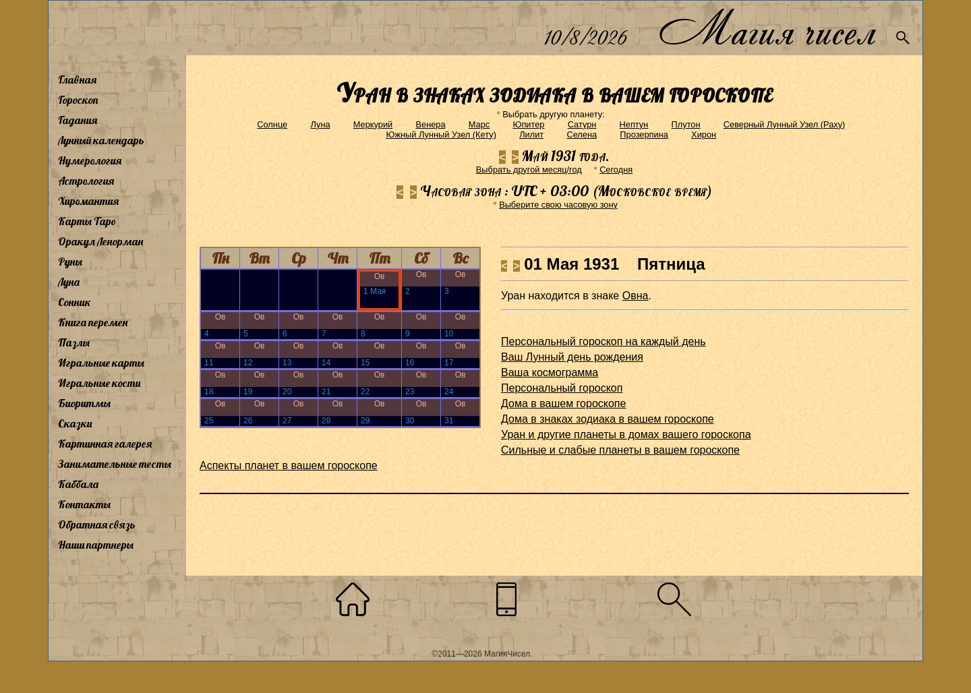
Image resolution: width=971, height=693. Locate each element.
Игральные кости (99, 383)
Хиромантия (88, 201)
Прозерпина (644, 134)
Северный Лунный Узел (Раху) (785, 124)
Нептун (634, 124)
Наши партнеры (96, 544)
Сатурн (582, 124)
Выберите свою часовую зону (558, 205)
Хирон (703, 134)
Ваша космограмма (549, 372)
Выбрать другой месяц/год (529, 169)
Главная (77, 79)
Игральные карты (101, 362)
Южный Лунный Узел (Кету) (441, 134)
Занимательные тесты (114, 464)
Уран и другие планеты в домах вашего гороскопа (626, 434)
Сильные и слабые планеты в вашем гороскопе (620, 450)
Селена (581, 134)
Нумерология (89, 160)
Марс (479, 124)
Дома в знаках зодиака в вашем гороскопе (607, 419)
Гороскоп (78, 100)
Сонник (74, 302)
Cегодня (615, 169)
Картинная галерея (105, 443)
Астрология (86, 180)
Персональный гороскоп (561, 388)
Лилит (531, 134)
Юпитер (528, 124)
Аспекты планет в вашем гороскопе (289, 465)
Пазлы (74, 342)
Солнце (272, 124)
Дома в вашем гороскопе (563, 403)
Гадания (77, 120)
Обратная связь (97, 524)
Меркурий (372, 124)
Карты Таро (87, 221)
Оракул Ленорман (100, 241)
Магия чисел (766, 28)
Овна (635, 295)
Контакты (84, 504)
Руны (70, 261)
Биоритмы (84, 403)
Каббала (78, 484)
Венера (430, 124)
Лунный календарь (101, 140)
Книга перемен (92, 322)
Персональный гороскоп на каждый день (603, 341)
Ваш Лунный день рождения (572, 357)
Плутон (686, 124)
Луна (69, 282)
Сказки (75, 423)
